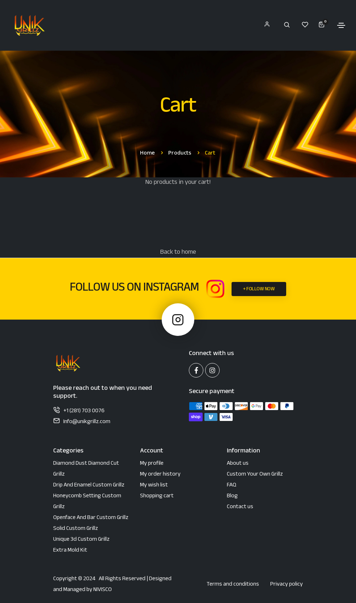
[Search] (287, 24)
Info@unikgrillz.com (86, 422)
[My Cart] (319, 24)
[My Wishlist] (305, 24)
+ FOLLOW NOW (259, 289)
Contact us (240, 507)
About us (238, 464)
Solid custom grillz (75, 529)
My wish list (154, 485)
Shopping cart (157, 496)
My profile (152, 464)
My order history (160, 475)
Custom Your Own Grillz (255, 475)
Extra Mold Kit (70, 551)
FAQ (231, 485)
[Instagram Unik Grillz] (215, 289)
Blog (232, 496)
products (179, 154)
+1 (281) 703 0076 (84, 411)
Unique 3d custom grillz (81, 540)
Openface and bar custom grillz (90, 518)
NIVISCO (102, 590)
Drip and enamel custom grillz (88, 485)
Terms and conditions (233, 585)
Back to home (178, 252)
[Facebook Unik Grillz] (196, 370)
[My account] (267, 25)
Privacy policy (286, 585)
